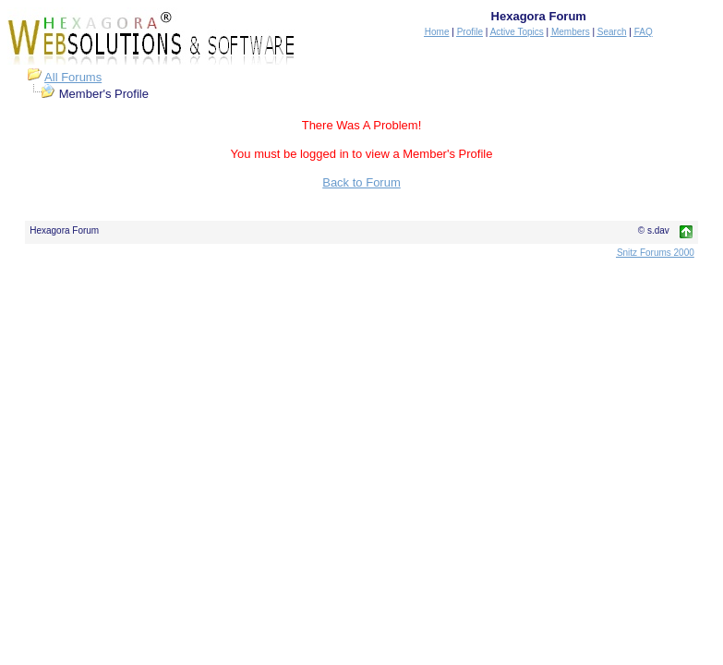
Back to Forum (361, 182)
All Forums (73, 77)
